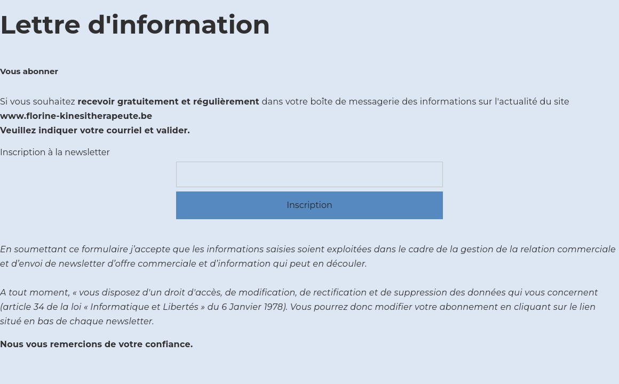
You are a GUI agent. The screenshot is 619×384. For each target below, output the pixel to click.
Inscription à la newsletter (55, 152)
